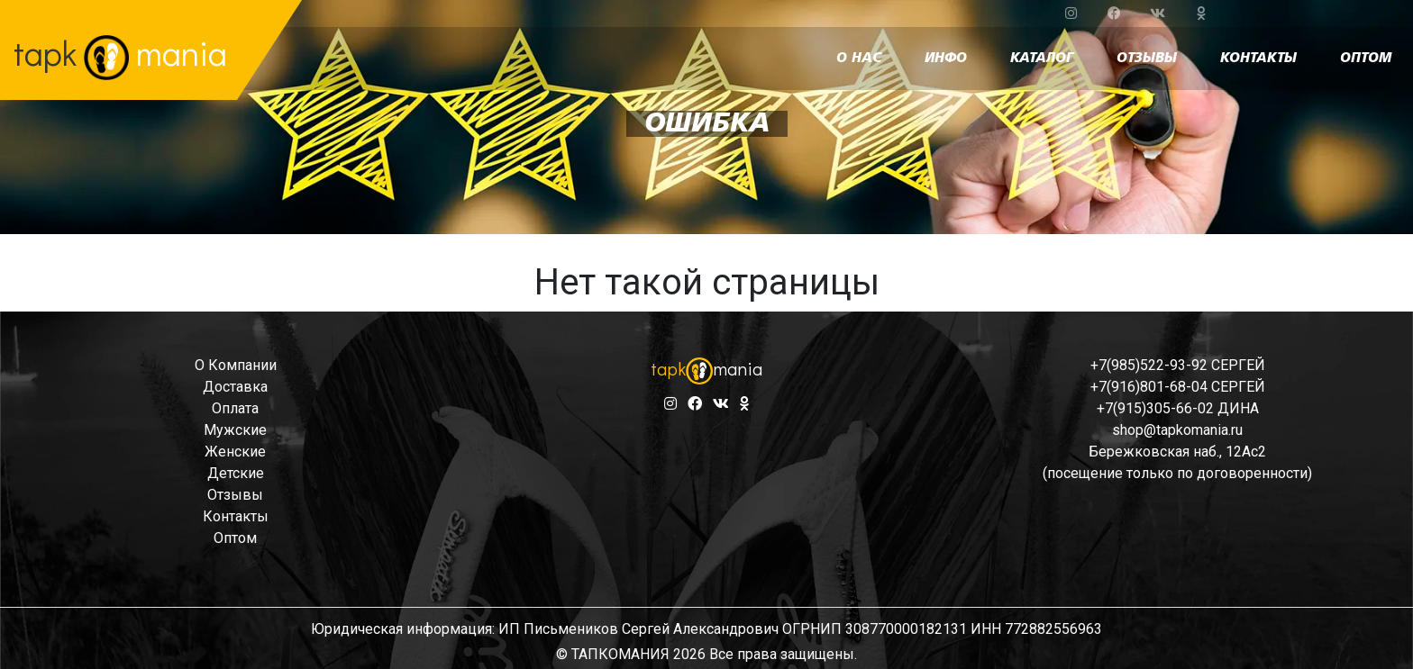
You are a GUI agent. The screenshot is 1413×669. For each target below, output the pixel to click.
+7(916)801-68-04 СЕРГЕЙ (1177, 386)
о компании (236, 365)
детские (235, 473)
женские (235, 451)
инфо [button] (946, 58)
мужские (235, 429)
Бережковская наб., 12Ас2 (1177, 451)
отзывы (1147, 58)
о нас (858, 58)
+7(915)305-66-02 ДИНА (1178, 408)
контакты (1258, 58)
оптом (1365, 58)
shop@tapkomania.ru (1177, 429)
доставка (235, 386)
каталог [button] (1041, 58)
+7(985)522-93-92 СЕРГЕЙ (1177, 365)
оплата (235, 408)
